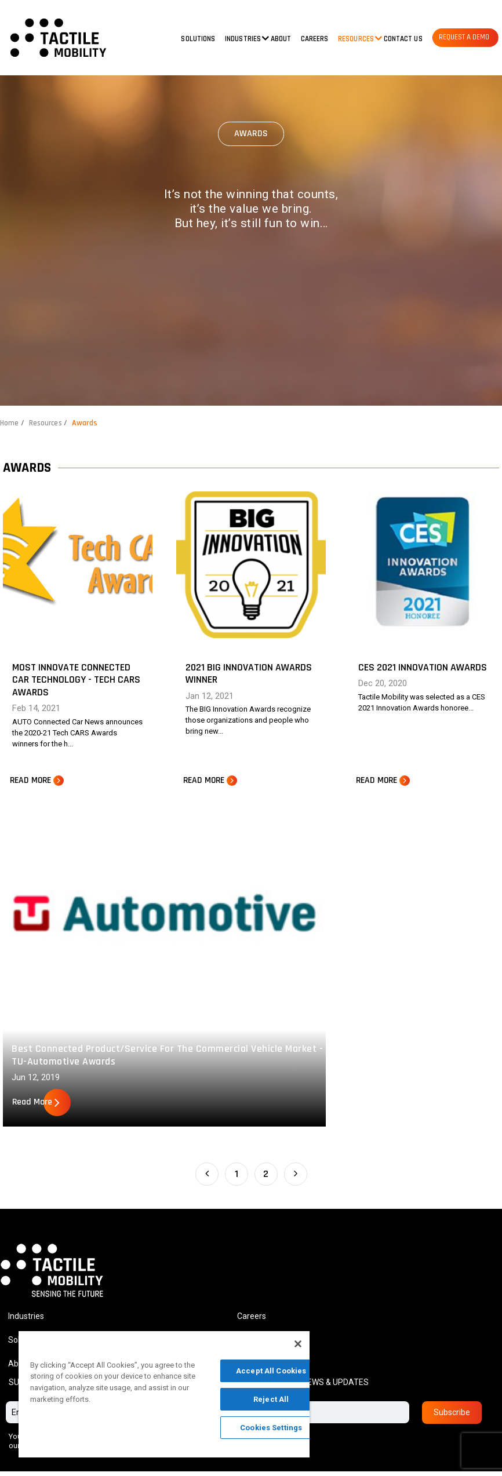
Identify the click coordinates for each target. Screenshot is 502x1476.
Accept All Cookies (271, 1370)
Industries (26, 1320)
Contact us (403, 38)
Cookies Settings (271, 1427)
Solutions (198, 38)
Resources (47, 423)
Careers (315, 38)
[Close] (297, 1343)
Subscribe (452, 1417)
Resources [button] (356, 38)
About (281, 38)
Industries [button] (243, 38)
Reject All (271, 1399)
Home (9, 423)
